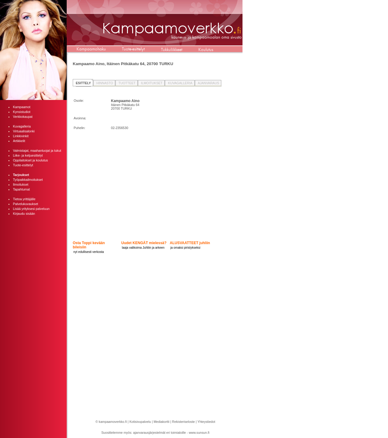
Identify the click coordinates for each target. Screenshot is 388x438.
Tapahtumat (21, 189)
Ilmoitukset (20, 184)
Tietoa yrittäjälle (24, 199)
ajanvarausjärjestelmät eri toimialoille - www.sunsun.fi (171, 432)
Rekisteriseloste (183, 421)
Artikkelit (19, 141)
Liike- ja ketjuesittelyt (28, 155)
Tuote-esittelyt (23, 165)
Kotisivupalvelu (140, 421)
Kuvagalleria (22, 126)
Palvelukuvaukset (25, 204)
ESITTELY (83, 83)
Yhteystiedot (206, 421)
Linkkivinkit (21, 136)
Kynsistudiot (21, 112)
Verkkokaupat (23, 116)
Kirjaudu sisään (24, 213)
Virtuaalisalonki (24, 131)
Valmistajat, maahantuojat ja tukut (37, 150)
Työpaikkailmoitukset (28, 179)
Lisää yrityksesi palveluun (31, 209)
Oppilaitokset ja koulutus (30, 160)
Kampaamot (21, 107)
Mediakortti (161, 421)
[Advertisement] (33, 311)
